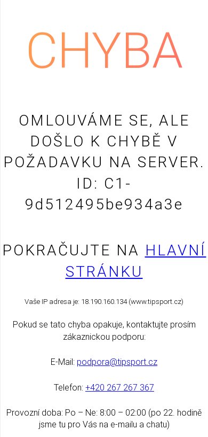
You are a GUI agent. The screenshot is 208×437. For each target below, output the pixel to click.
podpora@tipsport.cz (117, 362)
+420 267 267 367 (119, 388)
